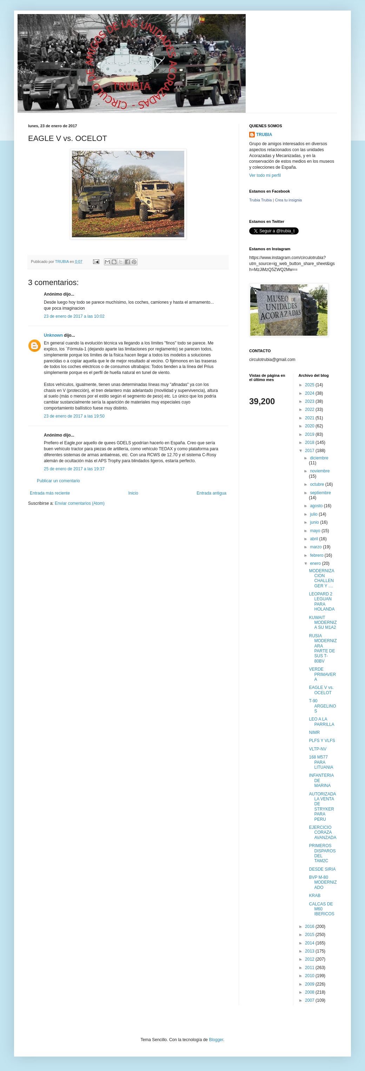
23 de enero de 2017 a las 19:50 (74, 416)
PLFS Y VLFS (322, 740)
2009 (310, 984)
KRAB (314, 895)
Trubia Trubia (260, 200)
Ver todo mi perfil (265, 175)
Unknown (53, 335)
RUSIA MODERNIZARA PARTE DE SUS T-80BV (323, 648)
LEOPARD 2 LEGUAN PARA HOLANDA (321, 602)
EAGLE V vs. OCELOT (321, 690)
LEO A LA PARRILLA (321, 722)
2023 (310, 401)
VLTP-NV (317, 749)
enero (316, 563)
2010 (310, 975)
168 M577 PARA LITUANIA (321, 762)
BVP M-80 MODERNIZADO (323, 882)
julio (314, 514)
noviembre (320, 471)
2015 (310, 934)
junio (315, 522)
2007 (310, 1000)
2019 (310, 434)
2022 (310, 409)
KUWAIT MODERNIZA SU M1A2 (323, 622)
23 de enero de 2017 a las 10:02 (74, 316)
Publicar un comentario (58, 480)
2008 (310, 992)
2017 (310, 450)
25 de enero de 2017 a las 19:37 (74, 468)
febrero (317, 555)
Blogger (216, 1039)
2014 (310, 943)
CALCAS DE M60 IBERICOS (321, 909)
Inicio (133, 493)
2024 (310, 393)
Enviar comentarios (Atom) (80, 503)
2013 (310, 951)
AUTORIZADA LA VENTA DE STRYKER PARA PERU (322, 807)
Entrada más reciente (50, 493)
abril (314, 538)
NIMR (314, 732)
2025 (310, 384)
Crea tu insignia (288, 200)
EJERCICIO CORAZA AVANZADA (322, 832)
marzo (316, 546)
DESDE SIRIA (322, 869)
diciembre (319, 458)
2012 (310, 959)
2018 (310, 442)
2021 (310, 417)
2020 (310, 426)
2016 (310, 926)
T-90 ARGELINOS (322, 706)
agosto (317, 505)
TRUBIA (264, 134)
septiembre (320, 492)
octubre (317, 484)
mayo (315, 530)
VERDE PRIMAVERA (322, 674)
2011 (310, 967)
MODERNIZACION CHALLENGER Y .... (321, 578)
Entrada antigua (211, 493)
